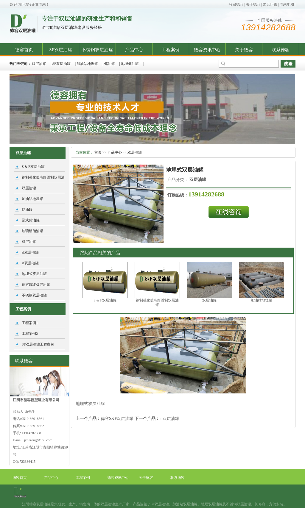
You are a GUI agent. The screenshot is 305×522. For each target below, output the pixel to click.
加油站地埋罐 (87, 64)
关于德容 (244, 49)
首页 (98, 152)
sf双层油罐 (169, 418)
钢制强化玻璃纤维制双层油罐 (157, 302)
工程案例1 (30, 323)
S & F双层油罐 (105, 300)
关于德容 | (254, 4)
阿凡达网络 (198, 518)
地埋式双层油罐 (34, 274)
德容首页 (24, 49)
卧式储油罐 (31, 220)
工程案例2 (30, 334)
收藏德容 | (237, 4)
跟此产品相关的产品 (100, 252)
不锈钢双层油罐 (97, 49)
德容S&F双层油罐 (117, 418)
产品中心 (134, 49)
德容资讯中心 (207, 49)
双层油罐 (39, 64)
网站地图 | (287, 4)
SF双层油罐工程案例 (38, 344)
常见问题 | (270, 4)
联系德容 (281, 49)
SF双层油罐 (60, 49)
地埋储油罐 (130, 64)
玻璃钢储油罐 (32, 231)
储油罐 (109, 64)
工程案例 (171, 49)
